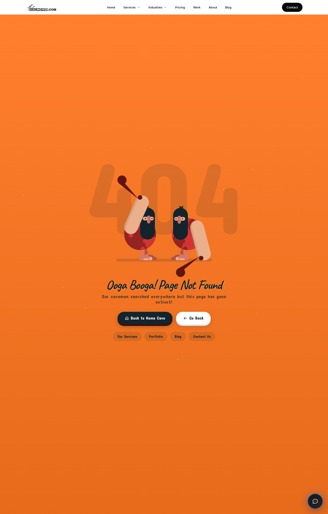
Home (111, 7)
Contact (292, 7)
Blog (228, 7)
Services (131, 7)
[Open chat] (315, 501)
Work (196, 7)
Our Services (127, 336)
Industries (158, 7)
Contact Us (202, 336)
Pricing (180, 7)
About (213, 7)
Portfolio (156, 336)
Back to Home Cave (145, 318)
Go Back (193, 318)
